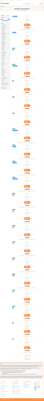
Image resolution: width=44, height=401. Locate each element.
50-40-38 (26, 3)
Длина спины (3, 33)
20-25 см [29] (3, 34)
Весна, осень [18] (3, 63)
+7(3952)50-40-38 (38, 384)
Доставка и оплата (12, 0)
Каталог (3, 383)
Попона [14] (3, 26)
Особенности (3, 52)
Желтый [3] (3, 72)
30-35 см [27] (3, 37)
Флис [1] (2, 49)
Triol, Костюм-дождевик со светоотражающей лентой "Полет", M (27, 239)
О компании (4, 394)
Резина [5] (2, 45)
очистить (8, 15)
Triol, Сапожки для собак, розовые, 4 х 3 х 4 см (27, 45)
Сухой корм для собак (16, 391)
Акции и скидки (3, 0)
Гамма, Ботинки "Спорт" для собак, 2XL (27, 110)
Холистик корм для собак (17, 393)
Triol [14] (2, 79)
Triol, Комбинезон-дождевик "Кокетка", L (27, 303)
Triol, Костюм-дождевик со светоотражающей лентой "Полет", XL (27, 271)
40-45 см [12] (3, 39)
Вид (2, 23)
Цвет (2, 68)
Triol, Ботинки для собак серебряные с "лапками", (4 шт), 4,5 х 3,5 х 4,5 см (27, 142)
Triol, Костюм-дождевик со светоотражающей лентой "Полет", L (27, 255)
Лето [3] (2, 66)
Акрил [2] (2, 48)
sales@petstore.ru (38, 383)
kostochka (5, 3)
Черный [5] (3, 71)
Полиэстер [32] (3, 44)
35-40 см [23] (3, 38)
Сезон (2, 62)
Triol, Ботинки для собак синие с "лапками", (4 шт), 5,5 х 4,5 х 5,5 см (27, 190)
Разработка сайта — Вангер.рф (39, 399)
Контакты (17, 0)
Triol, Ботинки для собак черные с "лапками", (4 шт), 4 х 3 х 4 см (27, 158)
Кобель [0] (3, 59)
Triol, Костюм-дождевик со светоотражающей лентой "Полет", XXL (27, 287)
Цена (2, 17)
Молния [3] (3, 56)
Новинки (7, 0)
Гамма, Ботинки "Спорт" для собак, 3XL (27, 126)
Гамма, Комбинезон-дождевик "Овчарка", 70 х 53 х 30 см (27, 29)
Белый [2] (2, 73)
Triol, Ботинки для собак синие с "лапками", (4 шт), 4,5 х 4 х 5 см (27, 174)
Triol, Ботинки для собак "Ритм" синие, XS (27, 61)
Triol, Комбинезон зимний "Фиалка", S (27, 352)
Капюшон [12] (3, 55)
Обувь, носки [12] (3, 27)
